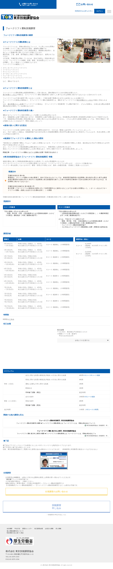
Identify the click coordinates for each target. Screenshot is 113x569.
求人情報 (58, 528)
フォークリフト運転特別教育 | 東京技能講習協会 (56, 420)
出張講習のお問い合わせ (56, 492)
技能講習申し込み (56, 506)
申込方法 (17, 528)
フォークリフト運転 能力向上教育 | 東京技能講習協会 (56, 431)
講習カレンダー (27, 528)
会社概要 (9, 528)
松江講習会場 (38, 528)
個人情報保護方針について (15, 531)
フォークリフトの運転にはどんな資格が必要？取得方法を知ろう (34, 152)
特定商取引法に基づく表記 (15, 533)
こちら (11, 319)
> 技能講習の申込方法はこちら (56, 514)
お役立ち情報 (49, 528)
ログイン (99, 11)
